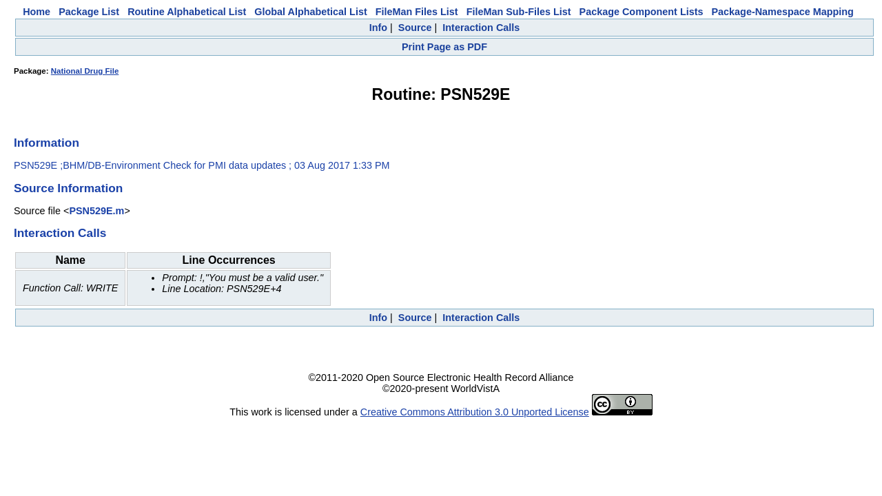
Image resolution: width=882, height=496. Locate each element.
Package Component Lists (642, 11)
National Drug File (85, 71)
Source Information (68, 188)
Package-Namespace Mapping (783, 11)
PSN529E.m (96, 210)
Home (36, 11)
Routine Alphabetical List (186, 11)
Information (46, 142)
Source (415, 27)
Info (378, 27)
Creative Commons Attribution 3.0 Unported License (474, 411)
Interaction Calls (481, 27)
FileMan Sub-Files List (518, 11)
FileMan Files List (417, 11)
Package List (89, 11)
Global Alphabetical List (310, 11)
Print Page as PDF (444, 46)
